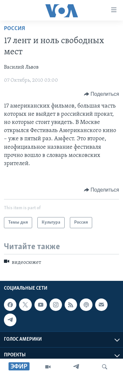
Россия (14, 29)
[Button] (101, 94)
